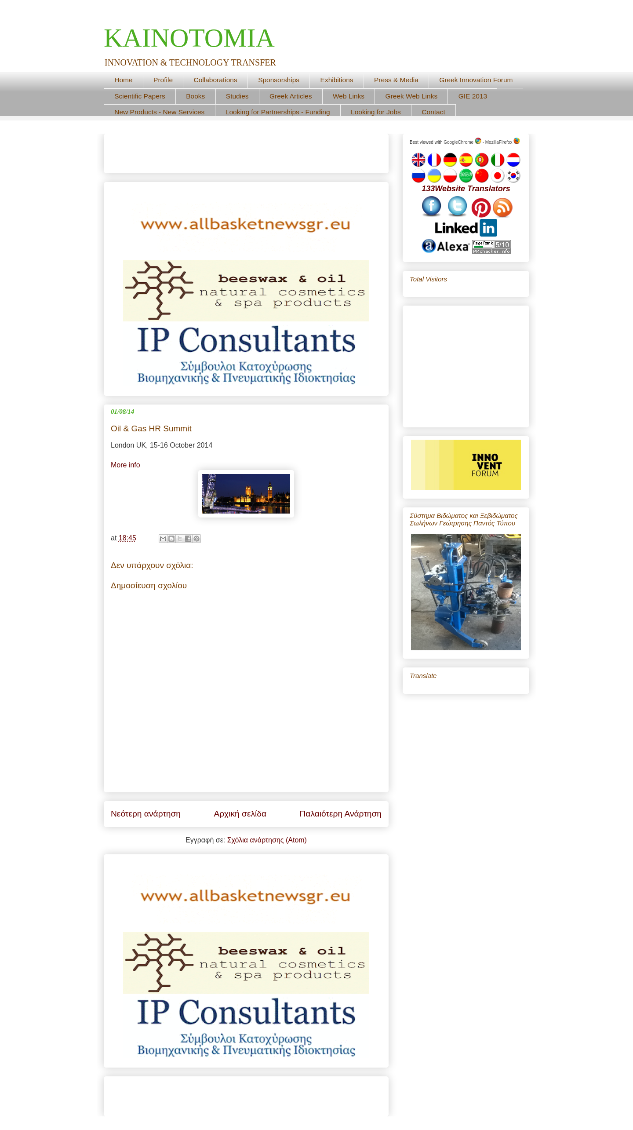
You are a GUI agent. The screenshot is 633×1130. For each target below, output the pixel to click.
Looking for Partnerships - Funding (278, 112)
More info (125, 465)
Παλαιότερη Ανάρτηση (340, 813)
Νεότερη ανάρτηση (146, 813)
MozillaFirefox (502, 142)
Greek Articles (290, 96)
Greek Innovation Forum (476, 80)
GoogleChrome (462, 142)
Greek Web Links (412, 96)
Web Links (348, 96)
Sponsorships (278, 80)
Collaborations (215, 80)
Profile (163, 80)
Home (123, 80)
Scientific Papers (139, 96)
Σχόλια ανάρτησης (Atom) (267, 840)
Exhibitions (336, 80)
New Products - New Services (159, 112)
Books (195, 96)
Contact (433, 112)
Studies (237, 96)
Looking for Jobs (376, 112)
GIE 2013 (472, 96)
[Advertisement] (213, 150)
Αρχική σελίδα (240, 813)
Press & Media (396, 80)
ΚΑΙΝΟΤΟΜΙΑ (189, 37)
